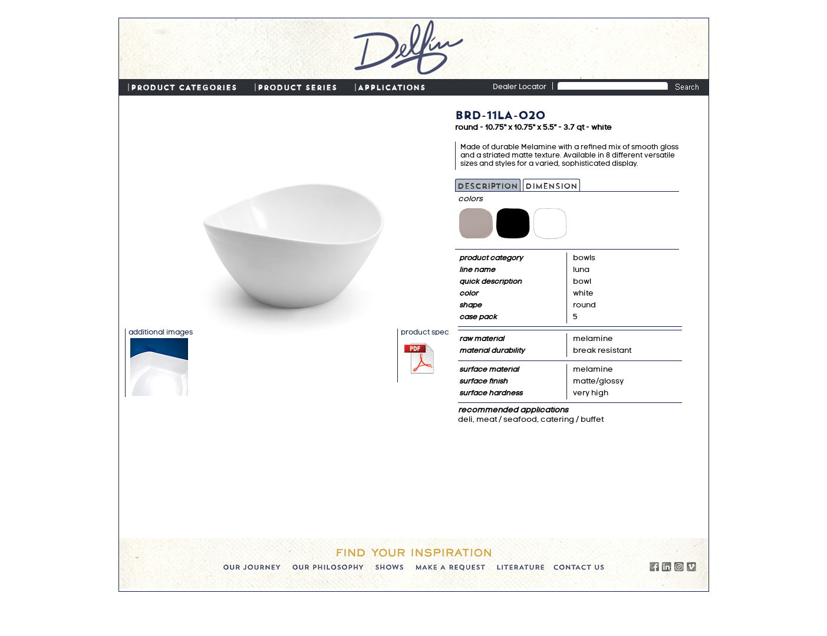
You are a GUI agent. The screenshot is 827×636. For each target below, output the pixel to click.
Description (487, 185)
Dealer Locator (519, 87)
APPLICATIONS (392, 86)
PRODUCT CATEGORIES (184, 86)
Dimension (551, 185)
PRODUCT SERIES (297, 86)
